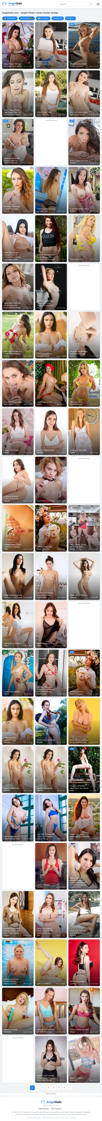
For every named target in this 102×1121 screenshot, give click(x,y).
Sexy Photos (9, 18)
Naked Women (44, 1109)
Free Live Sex (27, 18)
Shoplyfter (70, 18)
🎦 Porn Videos (43, 18)
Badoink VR (57, 18)
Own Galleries (56, 1109)
